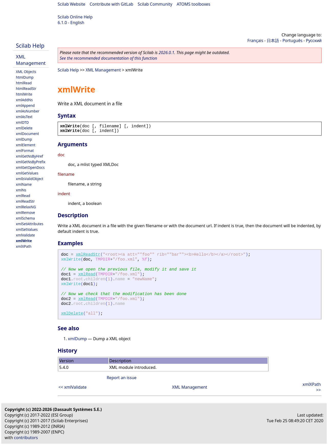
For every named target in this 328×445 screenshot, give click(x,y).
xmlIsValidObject (29, 178)
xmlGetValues (27, 173)
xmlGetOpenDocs (30, 167)
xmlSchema (25, 218)
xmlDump (24, 139)
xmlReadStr (25, 201)
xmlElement (25, 144)
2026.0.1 (166, 52)
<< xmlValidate (72, 387)
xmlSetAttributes (29, 223)
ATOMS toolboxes (193, 4)
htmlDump (25, 77)
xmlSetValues (27, 229)
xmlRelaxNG (26, 206)
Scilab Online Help (75, 17)
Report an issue (121, 377)
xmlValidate (25, 235)
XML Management (31, 59)
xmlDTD (22, 122)
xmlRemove (25, 212)
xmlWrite (24, 240)
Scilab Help (30, 45)
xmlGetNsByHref (29, 156)
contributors (26, 437)
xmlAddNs (24, 99)
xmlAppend (25, 105)
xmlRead (23, 195)
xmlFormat (25, 150)
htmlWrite (24, 94)
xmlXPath (24, 246)
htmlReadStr (26, 88)
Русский (314, 40)
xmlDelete (24, 128)
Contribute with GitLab (111, 4)
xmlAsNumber (27, 111)
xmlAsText (24, 116)
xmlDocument (27, 133)
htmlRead (24, 82)
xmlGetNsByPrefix (30, 161)
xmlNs (21, 190)
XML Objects (26, 71)
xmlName (24, 184)
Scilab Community (155, 4)
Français (255, 40)
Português (292, 40)
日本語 (273, 40)
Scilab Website (71, 4)
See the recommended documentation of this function (108, 58)
